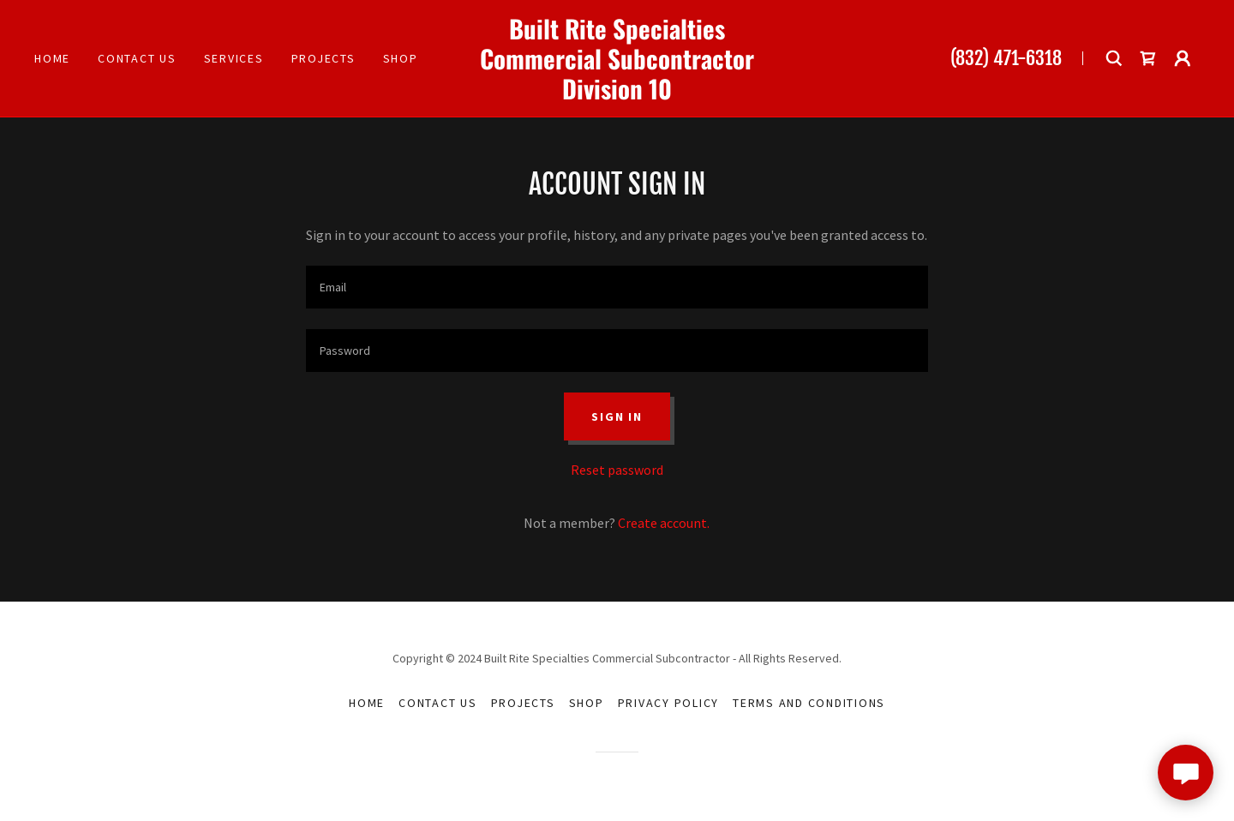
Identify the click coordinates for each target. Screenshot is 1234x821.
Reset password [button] (617, 469)
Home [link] (52, 58)
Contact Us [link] (137, 58)
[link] (617, 94)
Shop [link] (400, 58)
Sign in (616, 416)
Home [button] (367, 702)
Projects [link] (323, 58)
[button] (1182, 58)
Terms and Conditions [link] (809, 702)
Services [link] (234, 58)
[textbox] (616, 287)
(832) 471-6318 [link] (1006, 57)
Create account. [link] (664, 522)
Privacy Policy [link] (669, 702)
